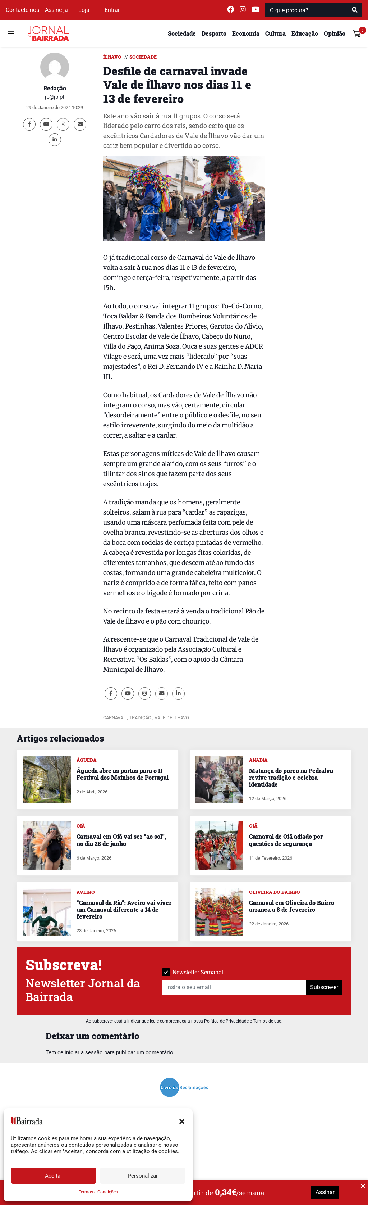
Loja (83, 9)
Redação (54, 88)
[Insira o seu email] (234, 987)
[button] (181, 1120)
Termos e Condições (98, 1192)
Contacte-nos (22, 9)
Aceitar (53, 1176)
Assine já (56, 9)
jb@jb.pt (54, 97)
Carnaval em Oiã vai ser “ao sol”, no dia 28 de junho (121, 840)
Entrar (112, 9)
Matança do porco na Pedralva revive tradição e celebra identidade (291, 777)
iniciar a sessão (84, 1052)
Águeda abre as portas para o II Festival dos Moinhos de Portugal (123, 774)
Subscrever (324, 987)
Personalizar (143, 1176)
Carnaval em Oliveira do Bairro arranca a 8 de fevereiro (291, 906)
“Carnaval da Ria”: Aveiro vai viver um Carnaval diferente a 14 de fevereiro (124, 909)
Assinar (325, 1192)
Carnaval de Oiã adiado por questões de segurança (286, 840)
